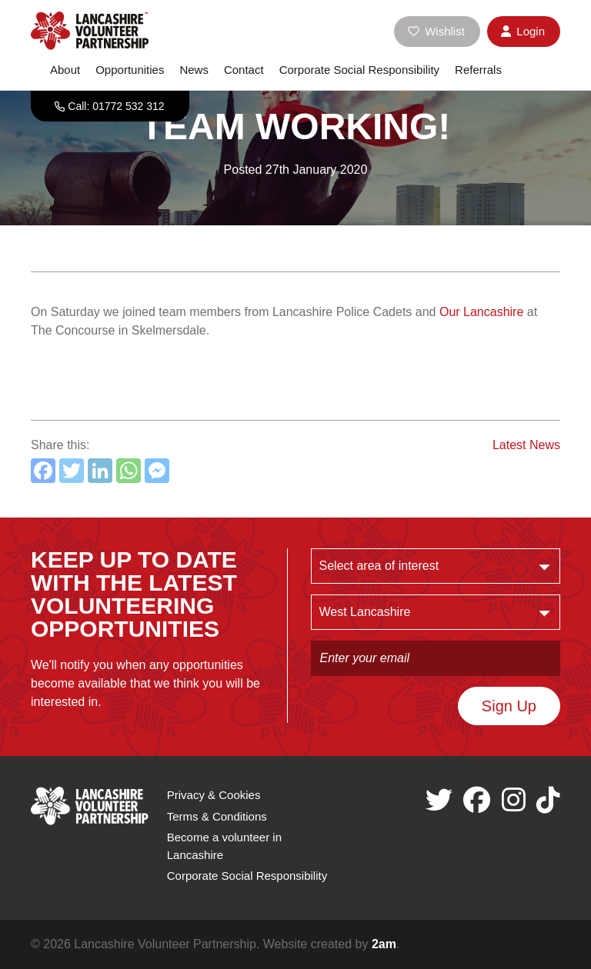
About (65, 69)
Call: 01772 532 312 (116, 106)
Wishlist (436, 31)
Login (523, 31)
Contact (244, 69)
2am (384, 944)
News (194, 69)
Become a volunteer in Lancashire (224, 846)
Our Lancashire (481, 311)
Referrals (478, 69)
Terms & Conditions (217, 816)
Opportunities (129, 69)
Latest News (526, 444)
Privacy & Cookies (214, 794)
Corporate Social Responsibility (359, 69)
